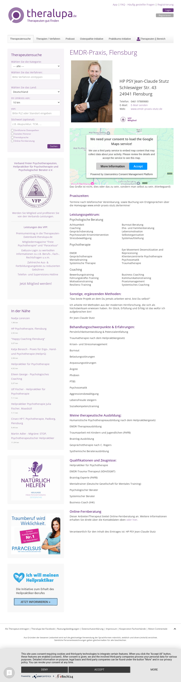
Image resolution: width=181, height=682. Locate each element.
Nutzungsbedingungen (68, 628)
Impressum (111, 628)
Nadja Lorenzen (20, 318)
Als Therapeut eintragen (17, 628)
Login (168, 10)
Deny (44, 669)
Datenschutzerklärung (93, 628)
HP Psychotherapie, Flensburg (28, 328)
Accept (138, 166)
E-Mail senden (139, 105)
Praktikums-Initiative (120, 38)
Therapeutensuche (20, 38)
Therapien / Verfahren (48, 38)
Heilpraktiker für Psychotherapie (30, 364)
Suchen (53, 146)
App (115, 4)
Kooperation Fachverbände (132, 628)
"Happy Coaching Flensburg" (28, 339)
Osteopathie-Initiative (91, 38)
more (154, 669)
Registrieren (165, 15)
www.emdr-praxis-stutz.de (146, 109)
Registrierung (165, 4)
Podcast (70, 38)
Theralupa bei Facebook (43, 628)
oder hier (131, 519)
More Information (113, 166)
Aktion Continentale (157, 628)
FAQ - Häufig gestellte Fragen (137, 4)
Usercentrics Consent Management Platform (128, 174)
